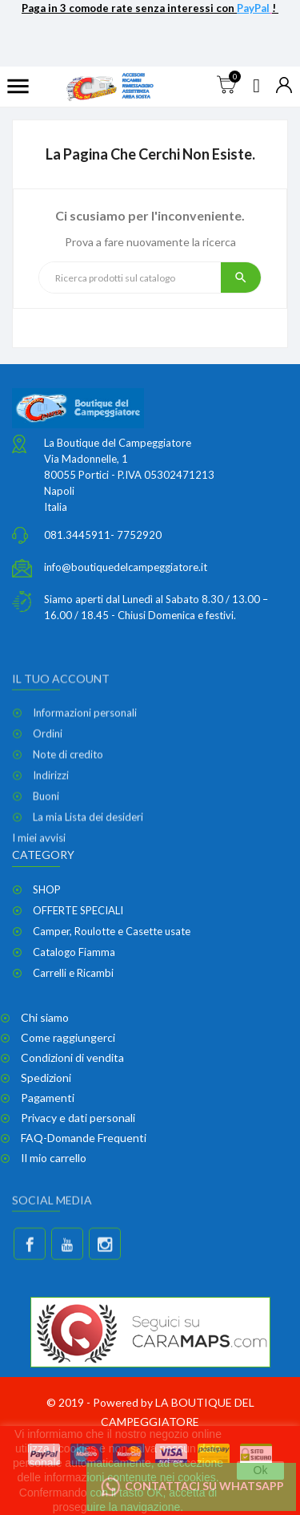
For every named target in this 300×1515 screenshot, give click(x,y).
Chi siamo (45, 1017)
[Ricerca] (130, 277)
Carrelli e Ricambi (73, 972)
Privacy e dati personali (78, 1117)
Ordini (47, 795)
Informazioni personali (85, 774)
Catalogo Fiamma (74, 952)
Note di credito (68, 816)
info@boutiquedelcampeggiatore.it (125, 571)
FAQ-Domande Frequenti (83, 1137)
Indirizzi (51, 837)
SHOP (47, 889)
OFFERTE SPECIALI (78, 910)
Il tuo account (61, 740)
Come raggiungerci (68, 1037)
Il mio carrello (53, 1158)
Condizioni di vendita (72, 1057)
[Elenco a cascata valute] (284, 86)
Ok (261, 1470)
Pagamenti (47, 1097)
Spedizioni (46, 1077)
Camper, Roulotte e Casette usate (111, 931)
